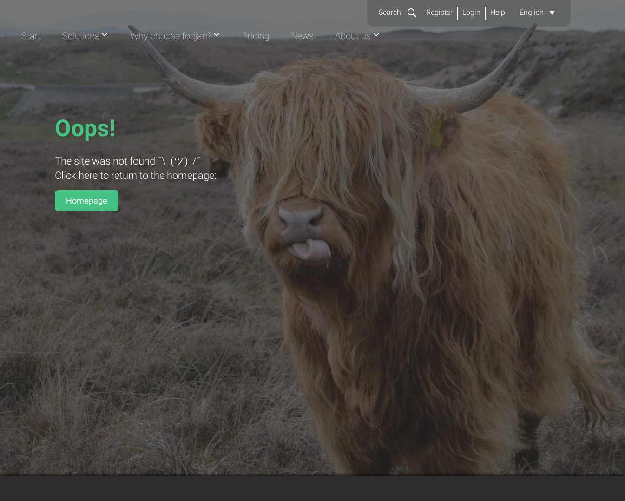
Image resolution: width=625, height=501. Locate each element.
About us (538, 58)
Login (471, 12)
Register (439, 12)
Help (497, 12)
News (485, 58)
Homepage (86, 200)
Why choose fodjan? (348, 58)
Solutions (254, 58)
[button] (537, 12)
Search (397, 12)
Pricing (437, 58)
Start (202, 58)
